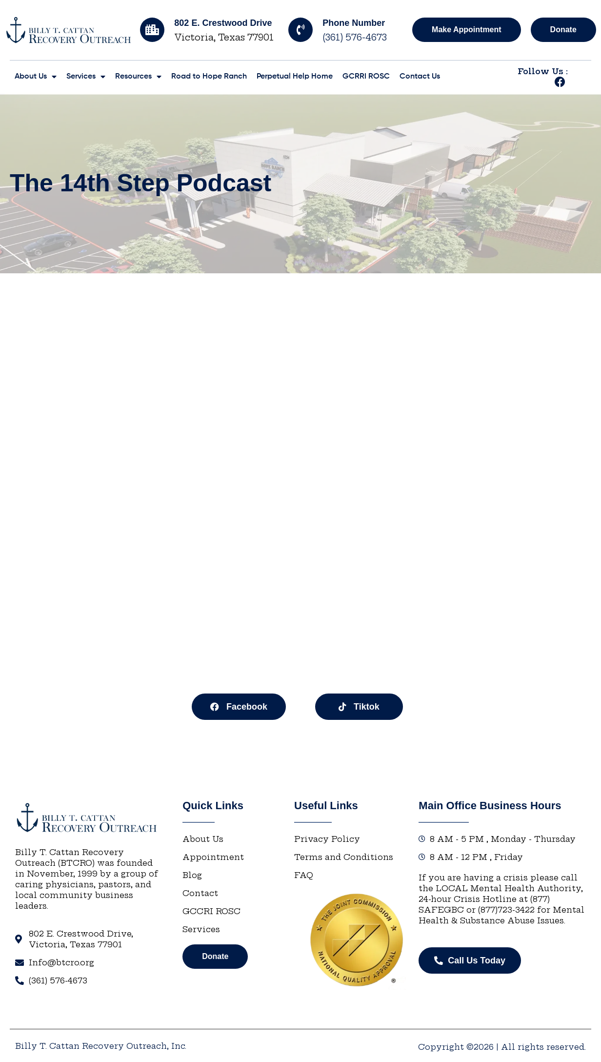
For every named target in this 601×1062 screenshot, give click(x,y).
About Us (36, 76)
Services (85, 76)
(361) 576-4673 (354, 37)
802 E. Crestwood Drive (223, 23)
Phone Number (353, 23)
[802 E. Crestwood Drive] (152, 30)
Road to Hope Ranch (209, 77)
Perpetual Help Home (295, 77)
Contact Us (420, 77)
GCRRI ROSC (366, 77)
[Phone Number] (300, 30)
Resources (138, 76)
